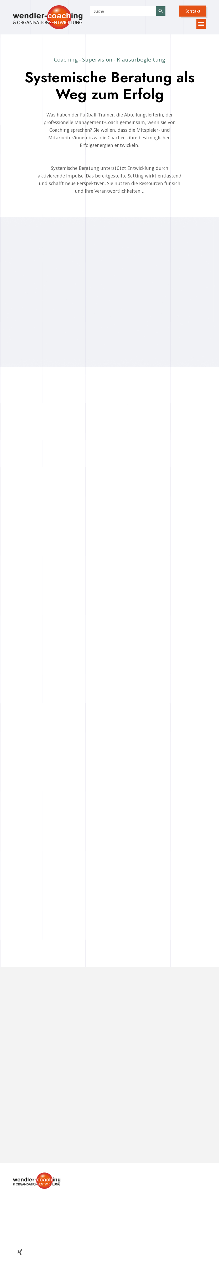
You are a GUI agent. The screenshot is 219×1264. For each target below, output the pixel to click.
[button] (192, 11)
